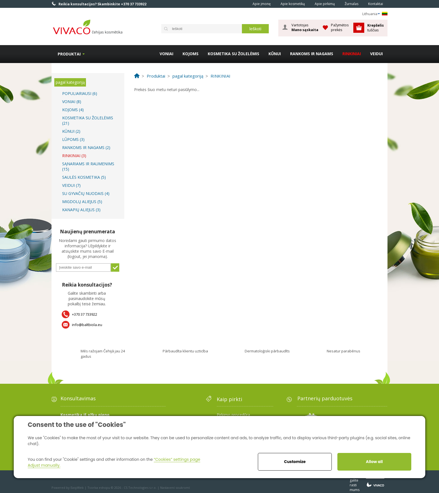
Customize (294, 461)
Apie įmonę (262, 3)
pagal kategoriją (70, 82)
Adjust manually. (44, 465)
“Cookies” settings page (177, 459)
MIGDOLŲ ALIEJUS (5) (82, 201)
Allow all (374, 461)
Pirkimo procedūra (233, 414)
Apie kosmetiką (293, 3)
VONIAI (166, 53)
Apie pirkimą (325, 3)
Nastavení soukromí (175, 487)
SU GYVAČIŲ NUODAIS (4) (85, 193)
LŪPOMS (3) (73, 139)
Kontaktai (375, 3)
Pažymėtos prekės (340, 27)
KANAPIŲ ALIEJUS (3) (81, 209)
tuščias (376, 27)
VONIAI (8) (71, 101)
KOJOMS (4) (73, 109)
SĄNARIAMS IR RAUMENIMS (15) (88, 166)
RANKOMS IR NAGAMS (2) (86, 147)
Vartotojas (304, 27)
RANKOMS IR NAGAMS (311, 53)
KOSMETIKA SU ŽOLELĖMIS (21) (87, 120)
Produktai (69, 54)
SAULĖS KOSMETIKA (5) (84, 177)
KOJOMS (191, 53)
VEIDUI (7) (71, 185)
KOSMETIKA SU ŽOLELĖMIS (233, 53)
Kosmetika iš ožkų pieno (84, 414)
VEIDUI (376, 53)
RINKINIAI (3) (74, 155)
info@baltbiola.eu (87, 324)
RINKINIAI (351, 53)
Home (240, 4)
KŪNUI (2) (71, 131)
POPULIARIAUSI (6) (79, 93)
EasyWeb (77, 487)
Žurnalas (351, 3)
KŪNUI (274, 53)
